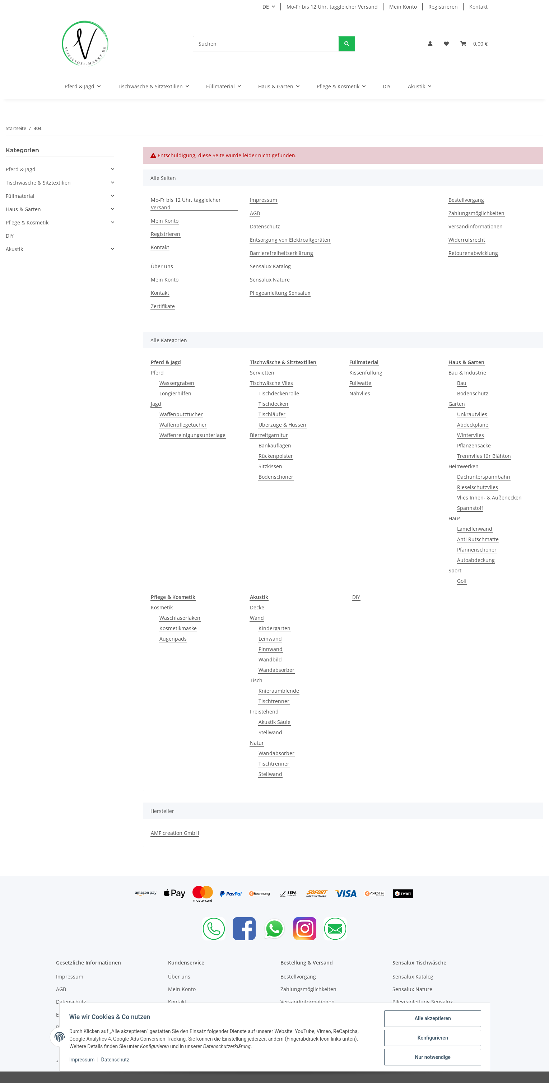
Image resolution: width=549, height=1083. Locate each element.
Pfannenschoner (477, 549)
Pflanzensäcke (474, 445)
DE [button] (265, 6)
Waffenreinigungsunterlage (192, 435)
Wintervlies (470, 435)
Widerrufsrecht (466, 239)
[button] (430, 43)
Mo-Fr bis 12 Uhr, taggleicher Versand (332, 6)
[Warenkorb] (474, 43)
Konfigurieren (431, 1039)
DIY (356, 597)
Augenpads (173, 638)
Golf (462, 580)
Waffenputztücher (181, 414)
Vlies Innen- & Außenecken (489, 497)
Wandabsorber (276, 669)
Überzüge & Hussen (282, 424)
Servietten (262, 372)
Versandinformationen (475, 226)
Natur (257, 742)
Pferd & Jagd (21, 169)
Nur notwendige (431, 1057)
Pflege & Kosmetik (27, 222)
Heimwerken (463, 466)
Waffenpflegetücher (183, 424)
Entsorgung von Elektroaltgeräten (290, 239)
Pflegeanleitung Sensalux (280, 292)
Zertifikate (163, 306)
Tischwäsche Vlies (271, 383)
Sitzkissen (270, 466)
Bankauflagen (275, 445)
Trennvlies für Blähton (484, 455)
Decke (257, 607)
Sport (454, 570)
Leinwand (270, 638)
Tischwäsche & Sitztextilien (38, 182)
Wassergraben (176, 383)
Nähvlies (359, 393)
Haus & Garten (23, 209)
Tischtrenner (274, 701)
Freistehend (264, 711)
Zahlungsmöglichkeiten (476, 213)
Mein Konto (403, 6)
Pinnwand (271, 649)
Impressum (83, 1061)
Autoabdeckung (476, 560)
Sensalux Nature (270, 279)
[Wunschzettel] (446, 43)
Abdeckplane (472, 424)
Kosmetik (162, 607)
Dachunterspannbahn (483, 476)
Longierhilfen (175, 393)
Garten (456, 403)
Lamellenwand (474, 528)
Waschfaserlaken (179, 617)
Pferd (157, 372)
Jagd (156, 403)
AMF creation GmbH (175, 832)
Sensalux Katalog (270, 266)
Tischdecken (273, 403)
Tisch (256, 680)
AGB (255, 213)
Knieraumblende (279, 690)
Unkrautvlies (472, 414)
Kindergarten (274, 628)
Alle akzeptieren (431, 1020)
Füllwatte (360, 383)
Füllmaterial (20, 195)
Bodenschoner (276, 476)
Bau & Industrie (467, 372)
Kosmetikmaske (178, 628)
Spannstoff (470, 508)
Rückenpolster (276, 455)
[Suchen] (266, 43)
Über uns (162, 266)
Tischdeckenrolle (279, 393)
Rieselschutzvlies (477, 487)
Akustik (14, 249)
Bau (461, 383)
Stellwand (270, 732)
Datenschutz (117, 1061)
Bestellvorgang (466, 199)
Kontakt (478, 6)
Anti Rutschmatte (478, 539)
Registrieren (443, 6)
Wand (257, 617)
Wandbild (270, 659)
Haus (454, 518)
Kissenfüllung (365, 372)
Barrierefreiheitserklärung (281, 253)
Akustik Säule (274, 722)
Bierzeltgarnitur (269, 435)
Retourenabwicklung (473, 253)
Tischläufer (272, 414)
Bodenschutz (472, 393)
